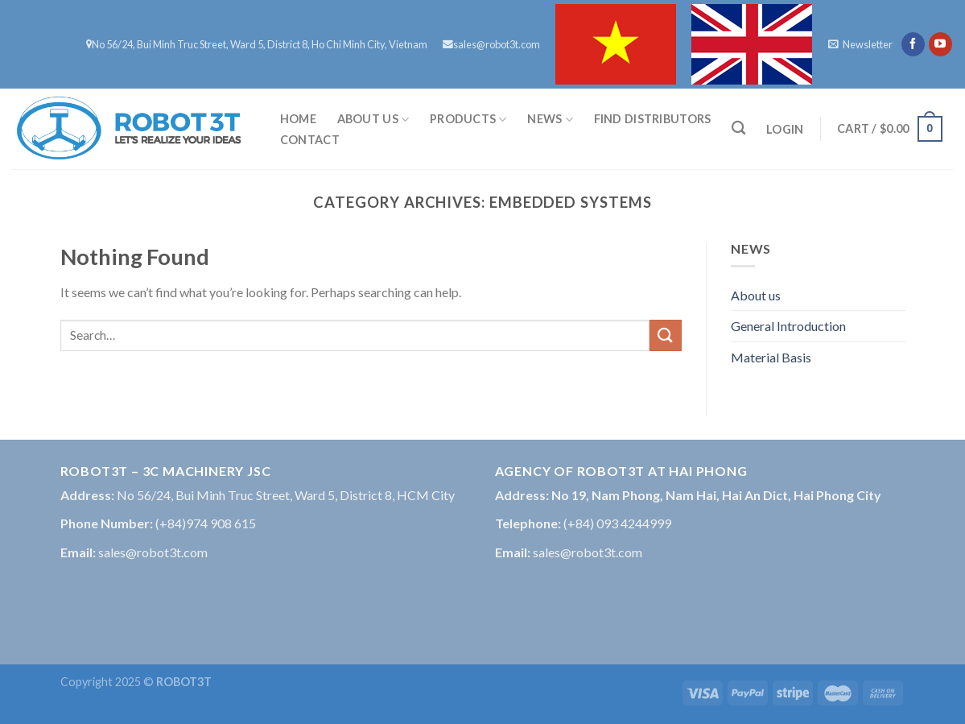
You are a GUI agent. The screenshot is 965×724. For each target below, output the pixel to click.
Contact (310, 140)
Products (468, 119)
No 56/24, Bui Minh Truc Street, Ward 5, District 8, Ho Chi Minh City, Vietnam (256, 44)
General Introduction (788, 325)
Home (298, 119)
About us (373, 119)
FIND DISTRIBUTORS (652, 119)
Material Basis (771, 357)
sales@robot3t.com (491, 44)
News (550, 119)
